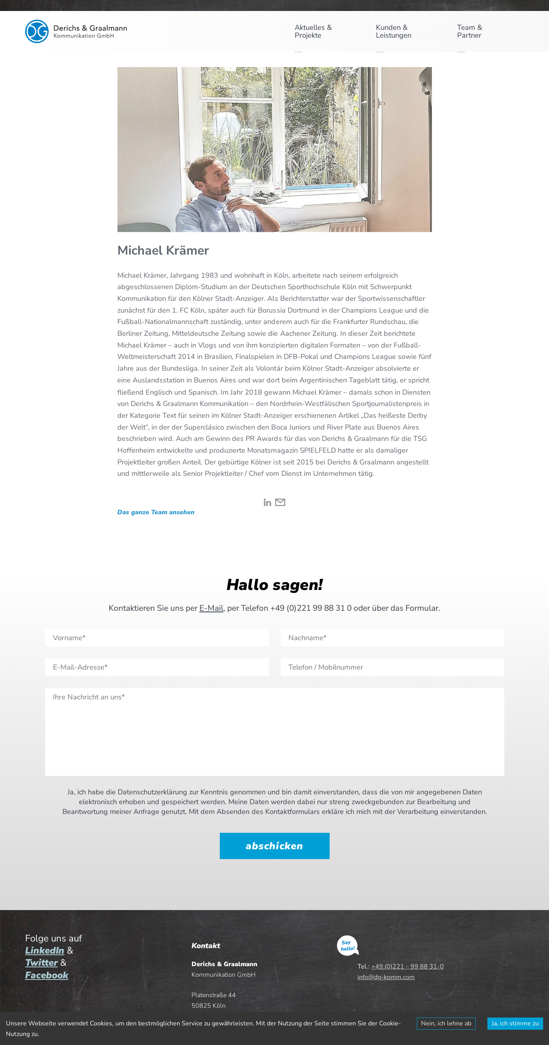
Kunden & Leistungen (393, 31)
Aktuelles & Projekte (313, 31)
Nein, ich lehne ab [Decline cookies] (446, 1023)
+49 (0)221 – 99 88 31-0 (407, 966)
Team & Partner (469, 31)
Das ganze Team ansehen (156, 513)
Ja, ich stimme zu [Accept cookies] (515, 1023)
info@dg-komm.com (386, 977)
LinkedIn (44, 950)
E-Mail (211, 608)
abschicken (274, 846)
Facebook (46, 975)
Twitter (41, 962)
